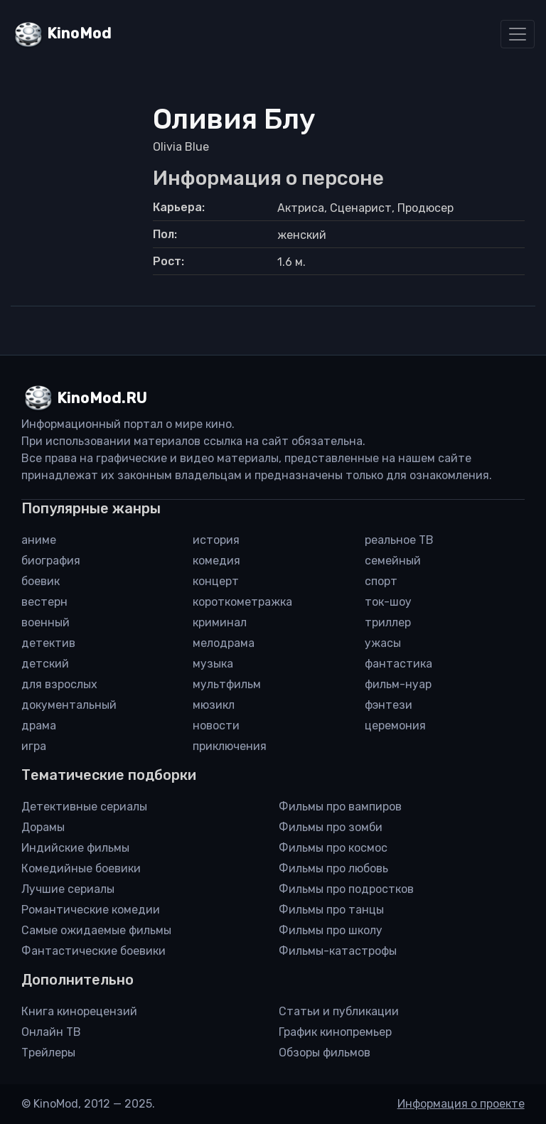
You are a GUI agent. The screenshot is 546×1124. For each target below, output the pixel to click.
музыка (213, 663)
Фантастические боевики (93, 951)
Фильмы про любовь (333, 868)
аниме (38, 540)
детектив (48, 643)
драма (38, 725)
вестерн (44, 602)
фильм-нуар (398, 684)
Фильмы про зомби (330, 827)
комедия (216, 560)
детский (45, 663)
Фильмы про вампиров (340, 806)
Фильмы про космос (333, 848)
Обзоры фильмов (324, 1052)
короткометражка (242, 602)
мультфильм (227, 684)
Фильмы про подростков (346, 889)
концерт (216, 581)
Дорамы (43, 827)
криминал (220, 622)
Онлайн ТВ (51, 1032)
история (216, 540)
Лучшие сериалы (67, 889)
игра (33, 746)
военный (45, 622)
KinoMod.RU (102, 398)
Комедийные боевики (81, 868)
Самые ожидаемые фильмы (96, 930)
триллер (388, 622)
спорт (381, 581)
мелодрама (224, 643)
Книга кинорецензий (79, 1011)
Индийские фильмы (75, 848)
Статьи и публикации (339, 1011)
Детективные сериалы (84, 806)
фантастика (398, 663)
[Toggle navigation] (517, 34)
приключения (230, 746)
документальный (69, 705)
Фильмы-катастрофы (338, 951)
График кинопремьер (335, 1032)
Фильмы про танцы (331, 909)
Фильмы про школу (330, 930)
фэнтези (388, 705)
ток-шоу (388, 602)
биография (50, 560)
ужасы (383, 643)
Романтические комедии (90, 909)
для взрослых (59, 684)
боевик (40, 581)
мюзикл (214, 705)
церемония (395, 725)
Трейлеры (48, 1052)
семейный (393, 560)
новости (216, 725)
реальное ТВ (399, 540)
